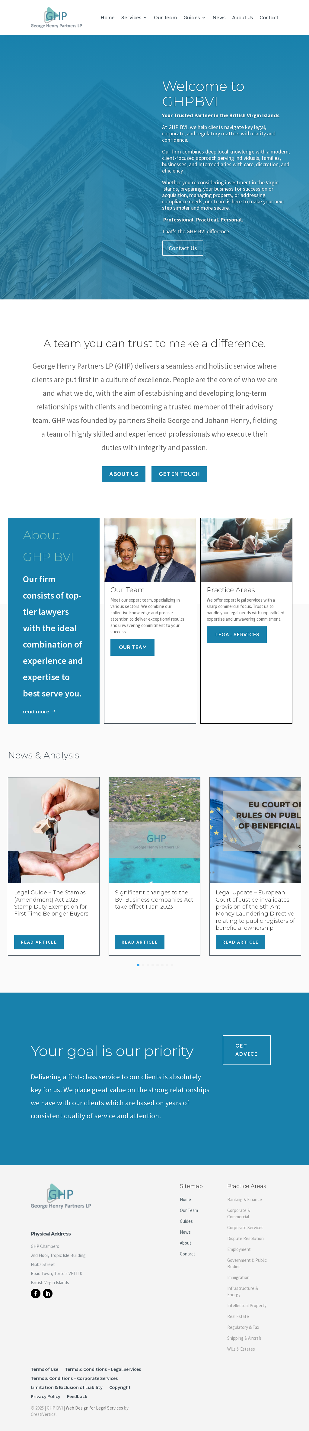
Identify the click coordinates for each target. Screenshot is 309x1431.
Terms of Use (44, 1364)
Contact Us (183, 248)
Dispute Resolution (245, 1233)
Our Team (165, 18)
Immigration (238, 1272)
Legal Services (237, 629)
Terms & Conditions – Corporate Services (74, 1373)
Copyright (120, 1382)
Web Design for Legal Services (94, 1403)
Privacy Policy (45, 1391)
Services (131, 18)
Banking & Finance (244, 1194)
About (185, 1238)
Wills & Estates (241, 1344)
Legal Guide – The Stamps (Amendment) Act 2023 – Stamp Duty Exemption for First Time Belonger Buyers (51, 898)
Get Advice (246, 1045)
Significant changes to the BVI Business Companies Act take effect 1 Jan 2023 (154, 894)
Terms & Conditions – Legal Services (103, 1364)
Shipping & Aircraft (244, 1333)
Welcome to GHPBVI (203, 93)
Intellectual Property (246, 1300)
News (218, 18)
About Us (242, 18)
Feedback (77, 1391)
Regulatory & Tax (243, 1322)
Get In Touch (179, 469)
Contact (269, 18)
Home (107, 18)
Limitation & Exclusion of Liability (67, 1382)
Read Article (39, 937)
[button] (138, 960)
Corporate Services (245, 1223)
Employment (239, 1244)
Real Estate (238, 1311)
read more (36, 706)
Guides (191, 18)
